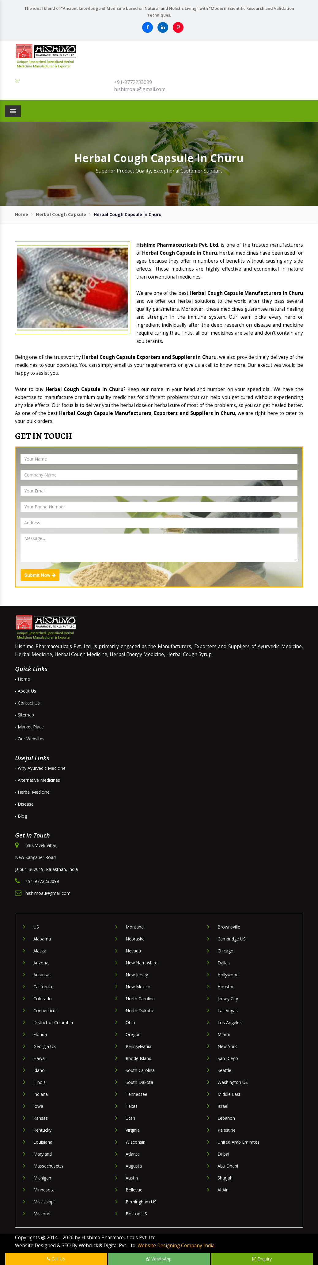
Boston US (136, 1214)
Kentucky (42, 1130)
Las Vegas (228, 1010)
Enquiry (262, 1259)
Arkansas (42, 975)
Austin (132, 1178)
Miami (224, 1034)
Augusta (134, 1166)
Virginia (133, 1130)
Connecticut (45, 1010)
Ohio (130, 1022)
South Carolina (140, 1070)
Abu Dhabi (228, 1166)
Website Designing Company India (176, 1245)
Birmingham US (141, 1202)
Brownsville (229, 927)
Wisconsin (136, 1142)
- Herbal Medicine (32, 792)
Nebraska (135, 939)
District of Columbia (53, 1022)
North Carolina (140, 998)
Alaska (39, 951)
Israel (223, 1106)
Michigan (42, 1178)
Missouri (41, 1214)
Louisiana (42, 1142)
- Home (22, 679)
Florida (40, 1034)
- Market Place (29, 727)
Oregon (133, 1034)
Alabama (42, 939)
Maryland (42, 1154)
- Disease (24, 804)
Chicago (225, 951)
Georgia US (44, 1046)
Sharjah (225, 1178)
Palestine (227, 1130)
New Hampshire (141, 963)
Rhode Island (138, 1058)
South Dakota (139, 1082)
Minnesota (44, 1190)
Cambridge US (232, 939)
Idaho (39, 1070)
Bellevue (134, 1190)
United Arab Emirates (238, 1142)
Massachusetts (48, 1166)
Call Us (56, 1259)
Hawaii (40, 1058)
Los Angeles (230, 1022)
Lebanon (226, 1118)
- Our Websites (29, 739)
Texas (132, 1106)
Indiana (40, 1094)
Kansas (40, 1118)
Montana (135, 927)
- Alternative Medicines (37, 780)
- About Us (25, 691)
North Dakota (139, 1010)
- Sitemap (24, 715)
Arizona (40, 963)
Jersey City (228, 998)
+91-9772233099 (133, 82)
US (36, 927)
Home (21, 214)
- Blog (21, 816)
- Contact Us (27, 703)
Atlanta (133, 1154)
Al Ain (223, 1190)
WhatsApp (159, 1259)
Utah (130, 1118)
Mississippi (44, 1202)
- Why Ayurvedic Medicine (40, 768)
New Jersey (137, 975)
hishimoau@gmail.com (139, 89)
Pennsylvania (138, 1046)
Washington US (233, 1082)
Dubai (223, 1154)
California (42, 987)
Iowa (38, 1106)
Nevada (133, 951)
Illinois (39, 1082)
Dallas (224, 963)
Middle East (229, 1094)
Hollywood (228, 975)
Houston (226, 987)
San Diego (228, 1058)
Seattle (224, 1070)
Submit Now (40, 575)
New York (227, 1046)
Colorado (42, 998)
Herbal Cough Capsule (61, 214)
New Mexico (138, 987)
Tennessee (136, 1094)
